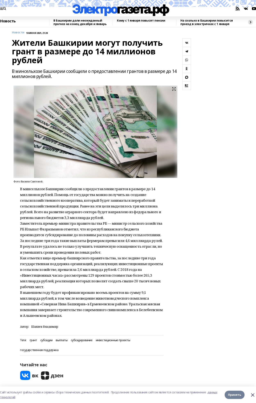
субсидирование (82, 340)
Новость (8, 21)
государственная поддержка (39, 350)
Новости (18, 32)
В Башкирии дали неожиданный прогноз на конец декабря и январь (79, 22)
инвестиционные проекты (113, 340)
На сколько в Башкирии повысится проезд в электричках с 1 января (206, 22)
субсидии (46, 340)
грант (33, 340)
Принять (234, 395)
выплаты (61, 340)
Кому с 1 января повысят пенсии (141, 20)
